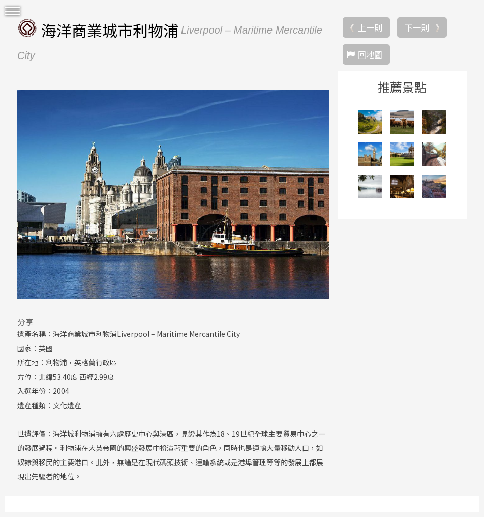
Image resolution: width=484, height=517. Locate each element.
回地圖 (370, 54)
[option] (173, 194)
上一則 (370, 27)
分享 (25, 321)
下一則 (417, 27)
